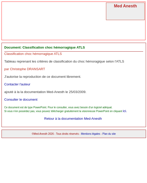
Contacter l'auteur (17, 84)
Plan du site (109, 133)
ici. (125, 111)
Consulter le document (20, 99)
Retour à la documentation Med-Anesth (73, 118)
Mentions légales (90, 133)
